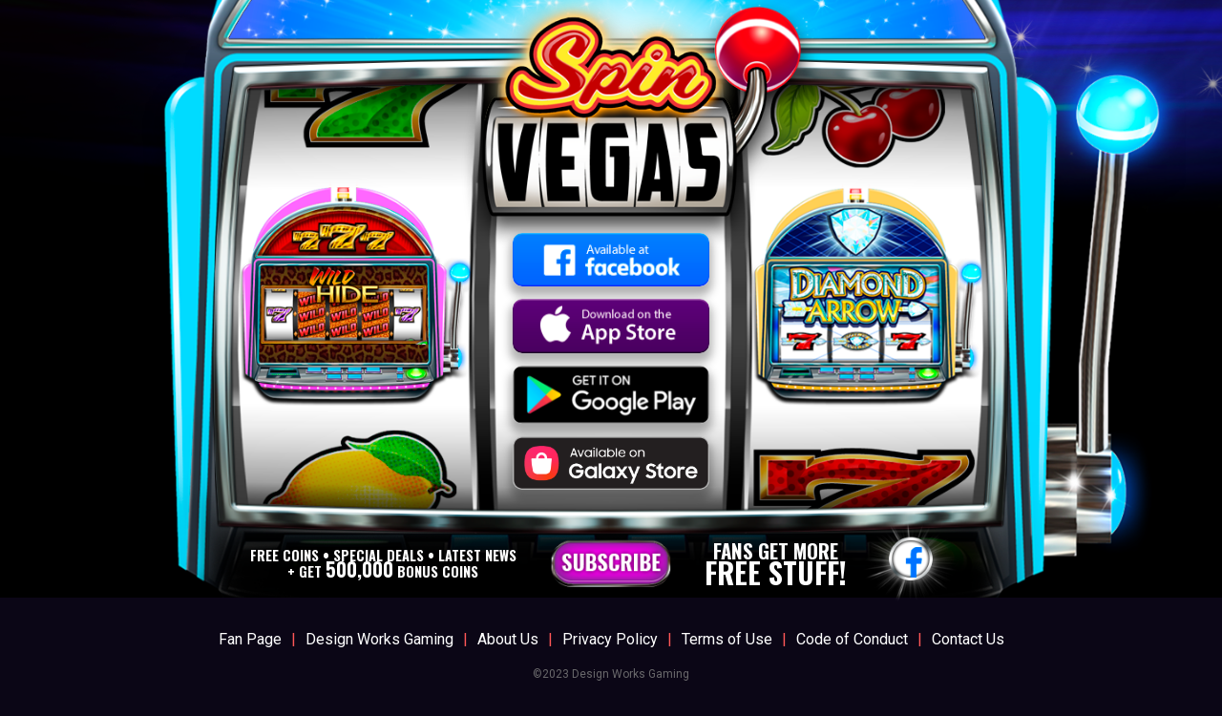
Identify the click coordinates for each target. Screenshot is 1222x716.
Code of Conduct (852, 639)
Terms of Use (727, 639)
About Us (507, 639)
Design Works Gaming (379, 639)
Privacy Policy (610, 639)
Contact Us (968, 639)
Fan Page (250, 639)
